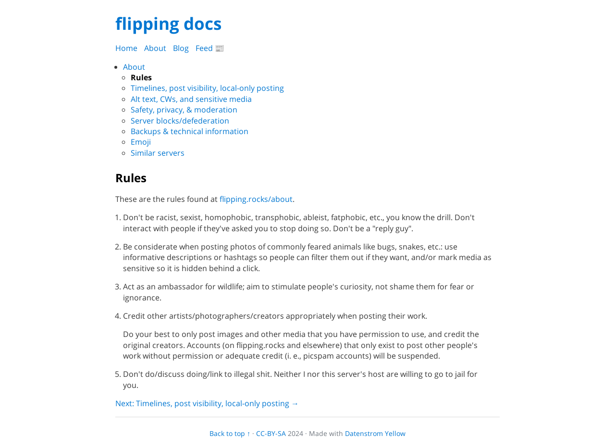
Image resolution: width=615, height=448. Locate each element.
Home (126, 48)
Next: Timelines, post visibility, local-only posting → (207, 403)
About (155, 48)
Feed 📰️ (210, 48)
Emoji (141, 142)
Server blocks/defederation (180, 120)
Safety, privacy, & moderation (184, 109)
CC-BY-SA (271, 433)
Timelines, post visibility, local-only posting (207, 88)
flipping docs (168, 23)
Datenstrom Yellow (375, 433)
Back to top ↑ (229, 433)
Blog (181, 48)
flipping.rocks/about (256, 199)
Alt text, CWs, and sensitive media (191, 99)
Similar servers (157, 153)
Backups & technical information (189, 131)
